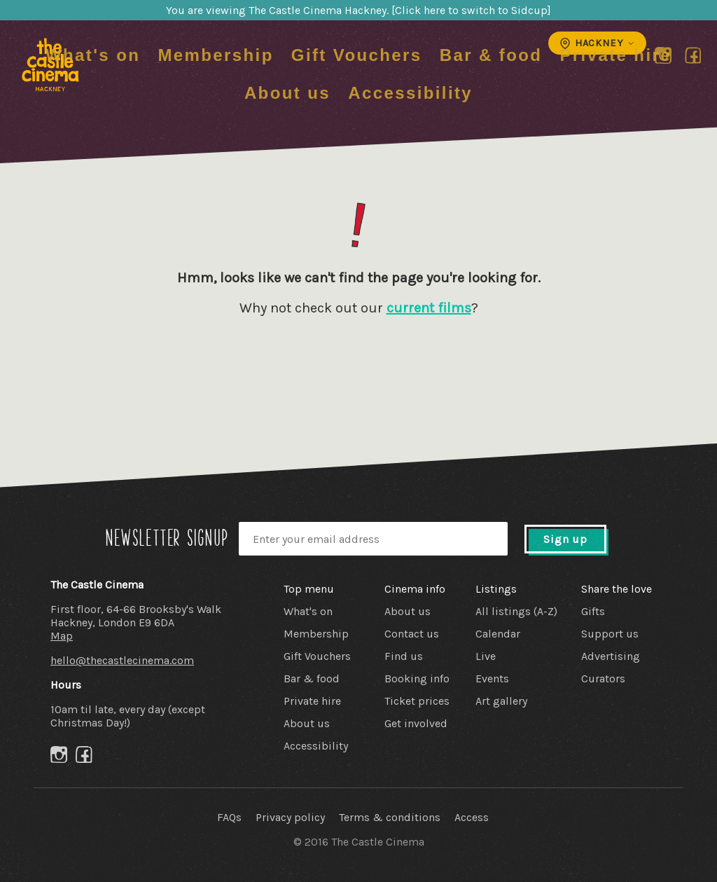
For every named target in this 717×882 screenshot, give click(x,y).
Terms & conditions (389, 817)
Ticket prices (417, 701)
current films (429, 308)
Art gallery (501, 701)
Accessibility (410, 92)
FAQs (229, 817)
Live (485, 656)
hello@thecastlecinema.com (122, 660)
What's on (93, 55)
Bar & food (491, 55)
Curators (603, 678)
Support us (610, 633)
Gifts (593, 611)
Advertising (610, 656)
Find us (403, 656)
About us (287, 92)
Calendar (497, 633)
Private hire (615, 55)
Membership (215, 55)
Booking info (417, 678)
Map (61, 635)
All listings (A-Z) (516, 611)
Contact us (411, 633)
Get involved (415, 723)
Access (471, 817)
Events (492, 678)
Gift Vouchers (356, 55)
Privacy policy (290, 817)
